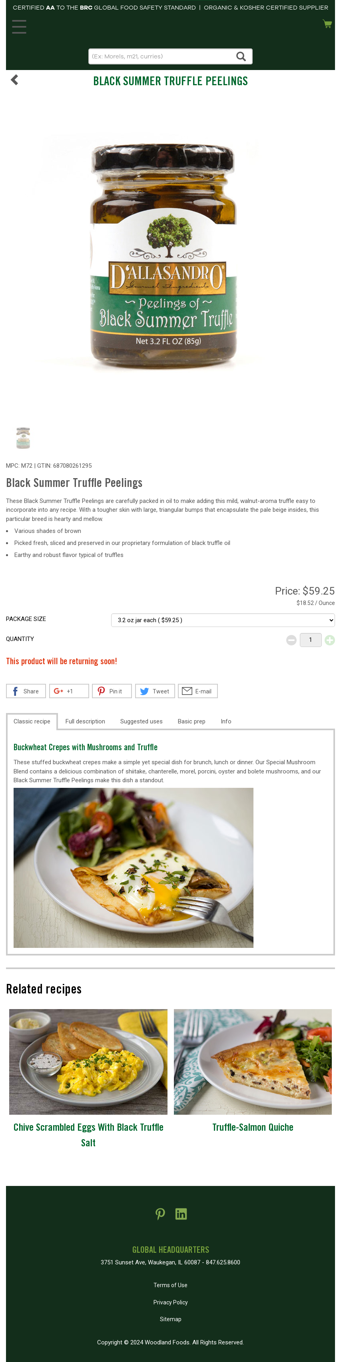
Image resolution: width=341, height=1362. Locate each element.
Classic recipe (32, 721)
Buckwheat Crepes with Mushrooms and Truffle (86, 748)
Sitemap (170, 1319)
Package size (26, 619)
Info (226, 721)
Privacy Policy (171, 1302)
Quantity (20, 639)
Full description (85, 721)
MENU (17, 25)
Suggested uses (141, 721)
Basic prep (191, 721)
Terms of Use (170, 1285)
